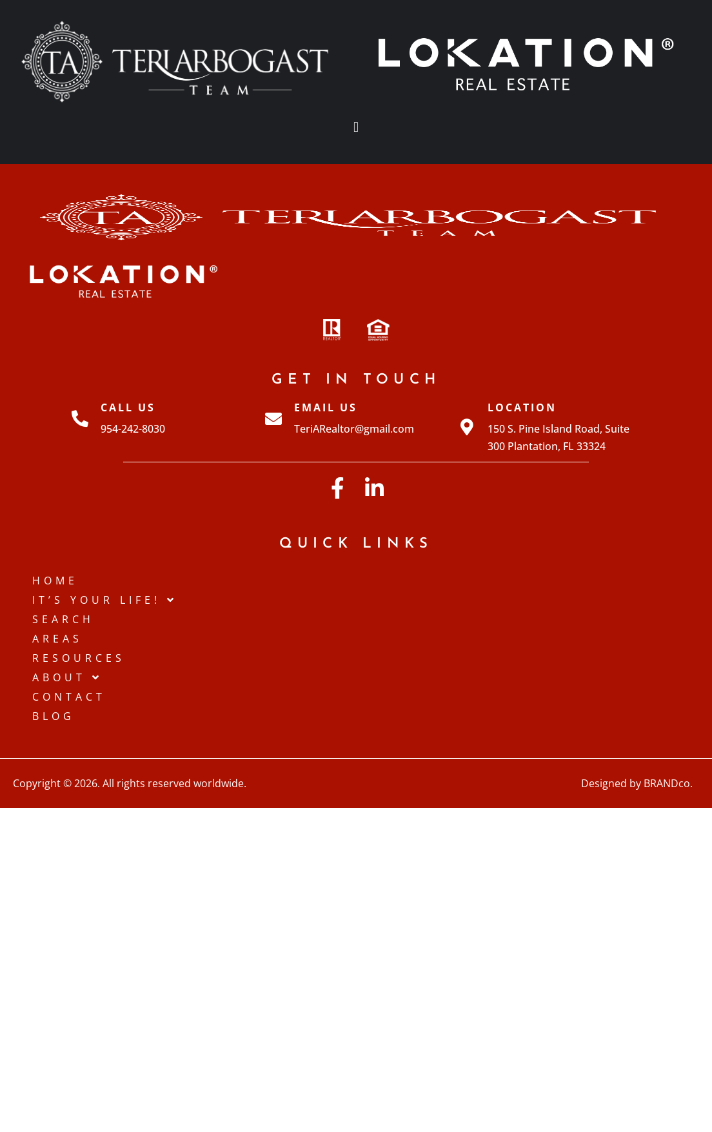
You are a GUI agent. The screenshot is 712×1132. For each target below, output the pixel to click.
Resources (78, 658)
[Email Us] (273, 418)
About (67, 677)
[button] (356, 127)
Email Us (325, 407)
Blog (53, 716)
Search (63, 619)
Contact (69, 697)
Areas (57, 639)
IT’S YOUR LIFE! (104, 600)
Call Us (128, 407)
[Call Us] (80, 418)
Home (55, 580)
